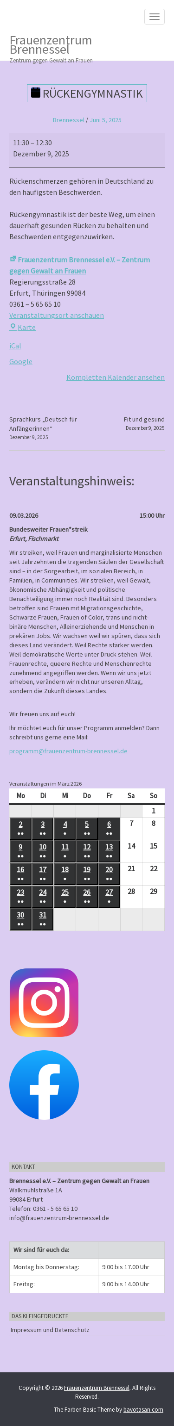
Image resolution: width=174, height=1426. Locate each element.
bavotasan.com (143, 1410)
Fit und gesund (144, 423)
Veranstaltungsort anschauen (56, 315)
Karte (22, 327)
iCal (15, 345)
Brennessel (68, 120)
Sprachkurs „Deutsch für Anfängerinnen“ (46, 428)
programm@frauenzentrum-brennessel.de (68, 751)
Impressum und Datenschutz (50, 1330)
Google (20, 361)
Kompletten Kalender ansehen (115, 377)
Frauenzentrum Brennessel (80, 46)
